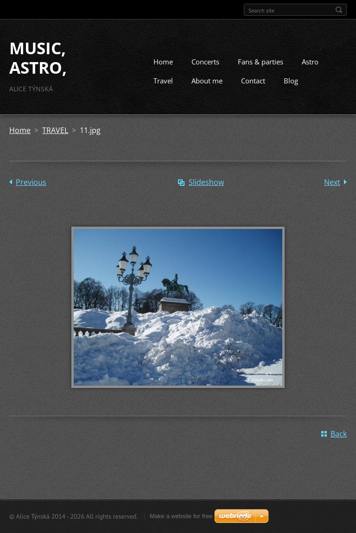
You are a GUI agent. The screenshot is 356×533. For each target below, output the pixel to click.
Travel (163, 80)
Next (332, 182)
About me (206, 80)
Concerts (205, 61)
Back (339, 434)
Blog (291, 80)
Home (163, 61)
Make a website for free (181, 516)
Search (339, 10)
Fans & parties (260, 61)
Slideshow (206, 182)
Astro (310, 61)
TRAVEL (55, 130)
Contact (253, 80)
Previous (31, 182)
